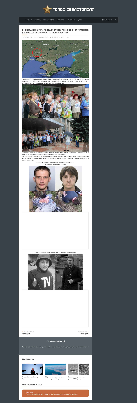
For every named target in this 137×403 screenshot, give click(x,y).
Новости (37, 20)
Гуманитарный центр (75, 20)
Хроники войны (48, 20)
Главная (28, 20)
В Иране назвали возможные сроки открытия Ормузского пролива (54, 379)
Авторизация (107, 20)
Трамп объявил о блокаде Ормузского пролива (30, 378)
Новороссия (44, 37)
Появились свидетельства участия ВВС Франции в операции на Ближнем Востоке (78, 379)
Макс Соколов (54, 37)
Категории (61, 20)
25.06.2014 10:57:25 (27, 37)
